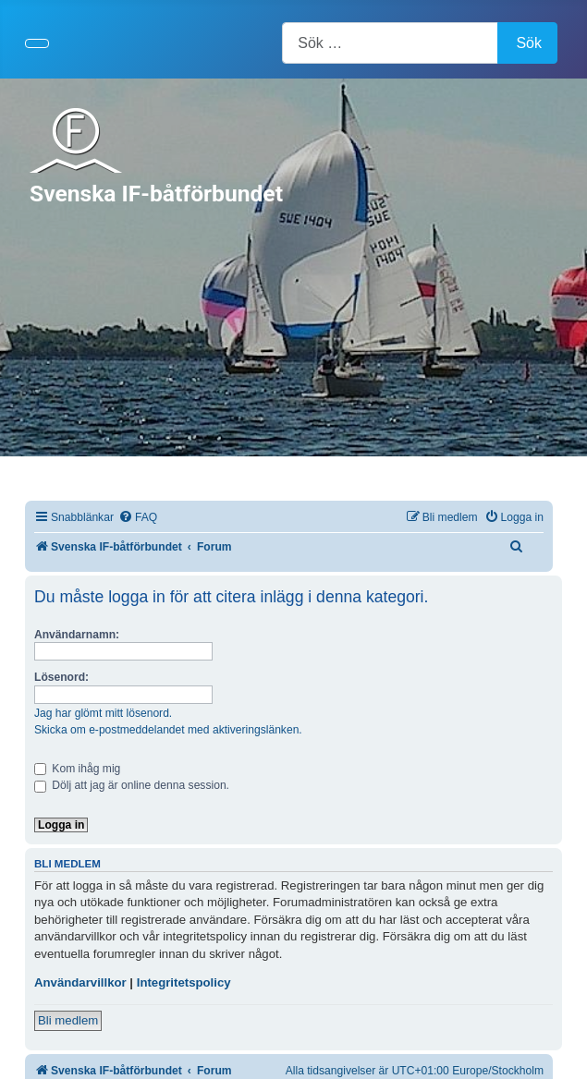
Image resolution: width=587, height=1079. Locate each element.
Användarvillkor (80, 982)
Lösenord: (61, 677)
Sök (529, 43)
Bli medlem (68, 1020)
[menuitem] (137, 517)
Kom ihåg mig (77, 768)
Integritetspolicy (184, 982)
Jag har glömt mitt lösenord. (103, 713)
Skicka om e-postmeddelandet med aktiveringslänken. (168, 729)
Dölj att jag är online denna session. (131, 785)
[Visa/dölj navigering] (37, 43)
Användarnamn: (76, 634)
